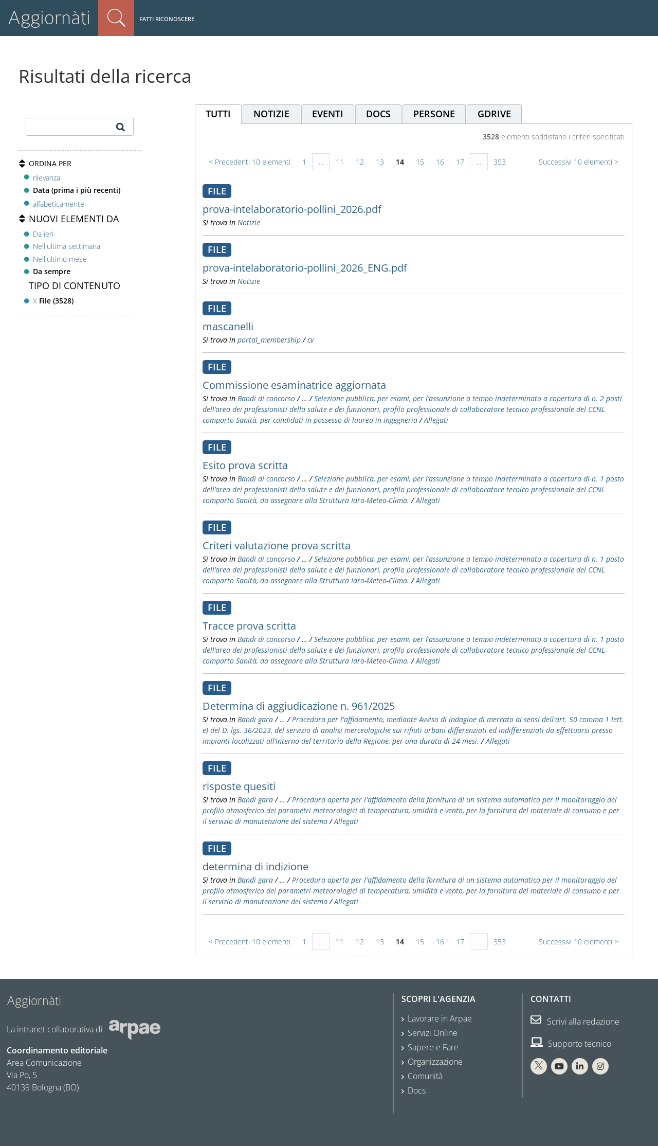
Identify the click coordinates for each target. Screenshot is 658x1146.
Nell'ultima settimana (66, 246)
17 (460, 162)
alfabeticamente (58, 204)
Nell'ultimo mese (60, 259)
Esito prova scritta (245, 465)
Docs (417, 1090)
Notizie (248, 222)
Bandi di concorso (266, 398)
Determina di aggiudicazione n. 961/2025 (299, 706)
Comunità (425, 1076)
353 (500, 162)
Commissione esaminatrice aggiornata (294, 385)
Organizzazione (435, 1061)
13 (380, 162)
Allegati (436, 420)
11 (340, 162)
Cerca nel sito (116, 18)
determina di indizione (255, 866)
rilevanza (46, 178)
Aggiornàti (49, 18)
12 (360, 162)
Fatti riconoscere (166, 19)
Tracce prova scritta (249, 626)
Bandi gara (255, 719)
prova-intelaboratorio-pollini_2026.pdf (292, 209)
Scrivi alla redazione (575, 1021)
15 (420, 162)
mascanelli (228, 326)
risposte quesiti (239, 786)
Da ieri (43, 234)
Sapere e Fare (433, 1047)
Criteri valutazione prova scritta (277, 545)
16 (440, 162)
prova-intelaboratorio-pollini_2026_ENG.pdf (305, 268)
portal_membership (269, 340)
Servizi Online (433, 1032)
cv (310, 340)
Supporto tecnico (571, 1043)
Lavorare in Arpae (440, 1018)
